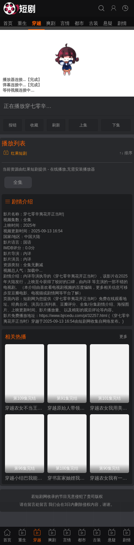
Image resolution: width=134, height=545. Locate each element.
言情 (65, 23)
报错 (13, 125)
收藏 (34, 125)
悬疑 (107, 23)
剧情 (122, 23)
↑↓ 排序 (125, 153)
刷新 (56, 125)
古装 (93, 23)
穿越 (36, 23)
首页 (8, 23)
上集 (83, 125)
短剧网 (85, 321)
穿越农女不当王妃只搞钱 (24, 408)
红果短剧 (15, 153)
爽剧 (50, 23)
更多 (123, 336)
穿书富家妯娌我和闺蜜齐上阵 (67, 478)
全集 (18, 182)
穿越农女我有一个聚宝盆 (109, 478)
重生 (22, 23)
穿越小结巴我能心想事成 (24, 478)
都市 (79, 23)
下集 (116, 125)
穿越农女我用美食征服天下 (109, 408)
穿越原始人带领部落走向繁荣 (67, 408)
